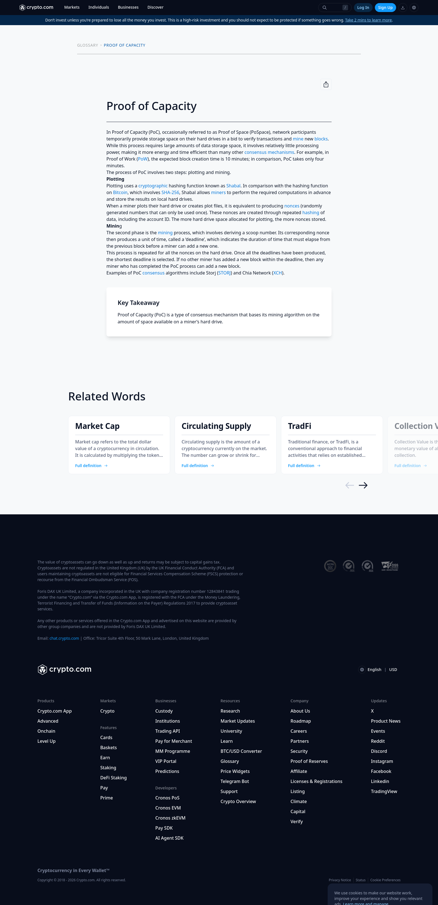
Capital (298, 811)
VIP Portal (165, 761)
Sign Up (385, 7)
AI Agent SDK (169, 838)
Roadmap (301, 721)
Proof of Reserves (309, 761)
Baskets (108, 747)
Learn (227, 741)
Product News (386, 721)
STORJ (224, 273)
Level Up (46, 741)
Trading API (167, 731)
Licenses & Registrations (316, 781)
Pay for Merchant (173, 741)
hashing (311, 212)
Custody (164, 711)
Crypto (107, 711)
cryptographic (153, 186)
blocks (321, 139)
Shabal (233, 186)
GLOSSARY (87, 45)
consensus (153, 273)
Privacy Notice (340, 880)
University (231, 731)
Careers (299, 731)
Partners (300, 741)
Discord (379, 751)
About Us (300, 711)
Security (299, 751)
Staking (108, 767)
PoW (142, 159)
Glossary (230, 761)
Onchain (46, 731)
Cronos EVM (168, 808)
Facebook (381, 771)
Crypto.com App (54, 711)
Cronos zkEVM (170, 818)
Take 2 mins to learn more (368, 20)
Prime (106, 798)
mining (165, 233)
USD (393, 669)
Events (378, 731)
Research (230, 711)
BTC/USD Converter (241, 751)
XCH (277, 273)
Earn (105, 757)
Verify (297, 821)
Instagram (382, 761)
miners (218, 192)
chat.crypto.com (64, 638)
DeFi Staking (113, 777)
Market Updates (238, 721)
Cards (106, 737)
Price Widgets (235, 771)
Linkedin (380, 781)
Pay (104, 788)
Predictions (167, 771)
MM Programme (172, 751)
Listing (298, 791)
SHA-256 (170, 192)
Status (361, 880)
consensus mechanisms (269, 152)
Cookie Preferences (385, 880)
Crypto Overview (238, 801)
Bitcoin (120, 192)
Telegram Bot (235, 781)
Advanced (47, 721)
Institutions (167, 721)
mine (298, 139)
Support (229, 791)
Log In (363, 7)
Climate (299, 801)
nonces (291, 206)
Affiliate (299, 771)
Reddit (378, 741)
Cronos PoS (167, 798)
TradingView (384, 791)
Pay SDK (164, 828)
